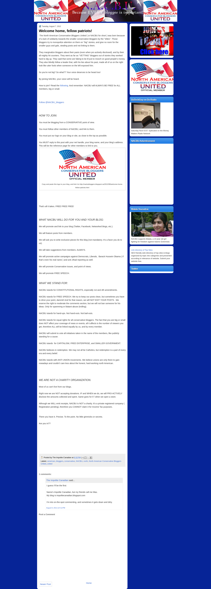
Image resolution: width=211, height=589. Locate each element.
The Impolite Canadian (57, 480)
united (49, 464)
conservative (69, 461)
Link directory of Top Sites (142, 250)
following (64, 85)
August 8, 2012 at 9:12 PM (55, 508)
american (51, 461)
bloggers (59, 461)
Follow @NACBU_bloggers (51, 102)
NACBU (79, 461)
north (86, 461)
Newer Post (45, 584)
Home (89, 583)
